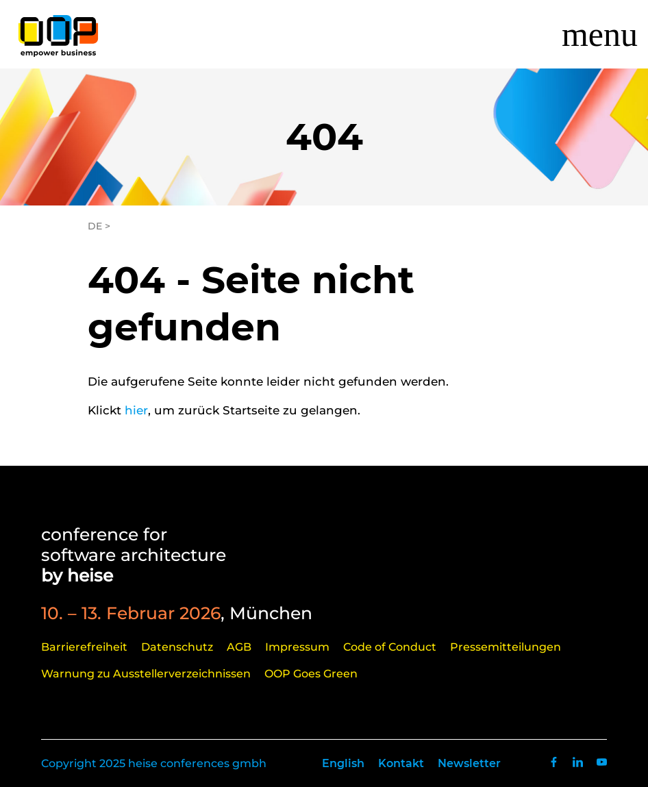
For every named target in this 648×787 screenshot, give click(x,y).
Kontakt (401, 763)
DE (95, 226)
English (343, 763)
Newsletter (469, 763)
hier (136, 410)
